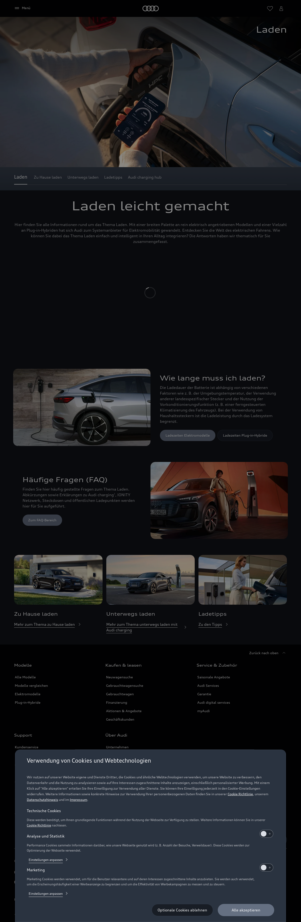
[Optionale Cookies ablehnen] (182, 910)
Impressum (78, 800)
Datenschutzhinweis (42, 800)
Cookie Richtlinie (240, 794)
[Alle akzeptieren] (246, 910)
